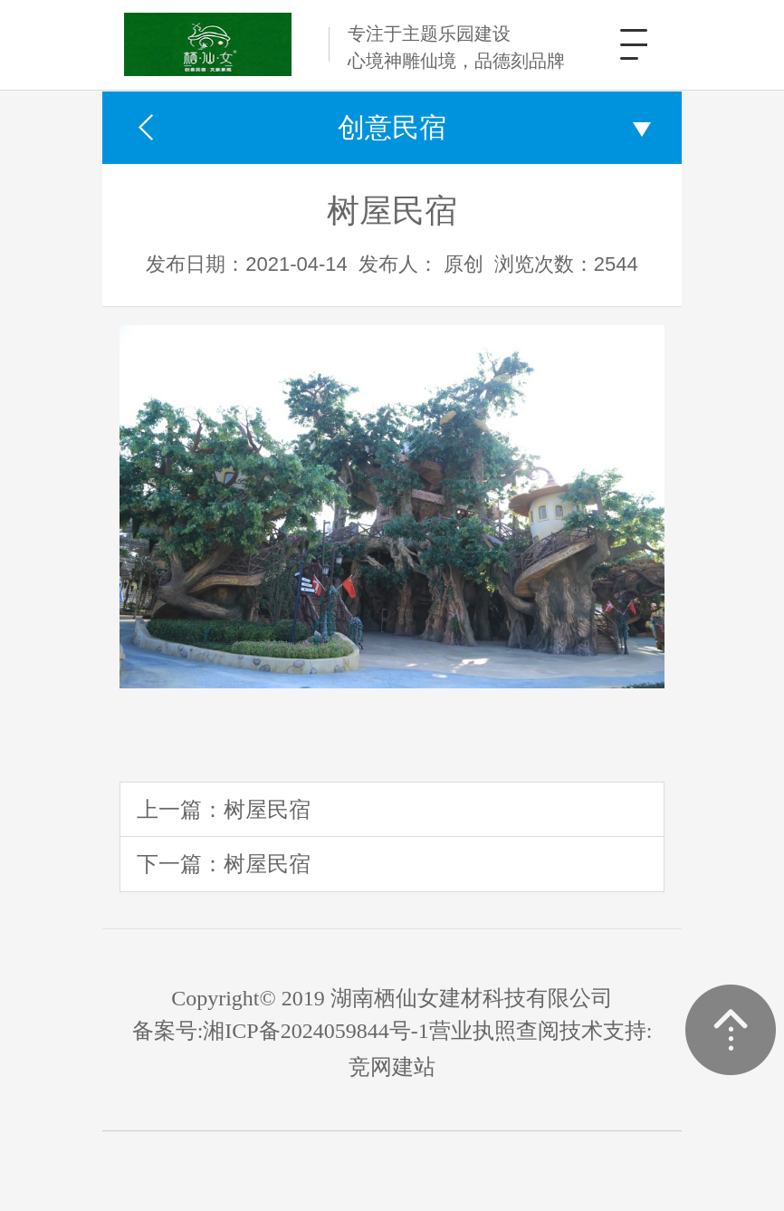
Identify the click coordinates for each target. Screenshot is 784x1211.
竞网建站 (392, 1067)
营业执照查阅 (494, 1031)
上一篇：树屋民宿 (224, 809)
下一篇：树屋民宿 (224, 863)
